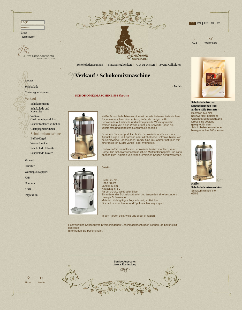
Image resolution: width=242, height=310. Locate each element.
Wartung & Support (36, 171)
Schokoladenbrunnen (89, 64)
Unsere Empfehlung (124, 264)
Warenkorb (210, 42)
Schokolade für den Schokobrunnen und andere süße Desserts (204, 106)
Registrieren (28, 36)
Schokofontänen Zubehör (45, 124)
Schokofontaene (39, 103)
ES (218, 23)
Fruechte (30, 166)
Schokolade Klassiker (43, 148)
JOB (27, 177)
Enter (24, 32)
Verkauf (30, 98)
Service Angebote (124, 261)
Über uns (30, 183)
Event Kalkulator (170, 64)
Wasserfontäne (38, 143)
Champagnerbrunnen (37, 92)
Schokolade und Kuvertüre (39, 110)
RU (206, 23)
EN (199, 23)
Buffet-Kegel (38, 138)
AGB (28, 189)
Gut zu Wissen (145, 64)
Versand (29, 160)
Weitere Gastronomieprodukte (43, 118)
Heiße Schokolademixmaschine (206, 185)
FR (212, 23)
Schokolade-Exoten (41, 153)
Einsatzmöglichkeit (120, 64)
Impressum (31, 195)
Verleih (29, 81)
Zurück (178, 86)
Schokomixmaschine (45, 134)
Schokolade (31, 86)
